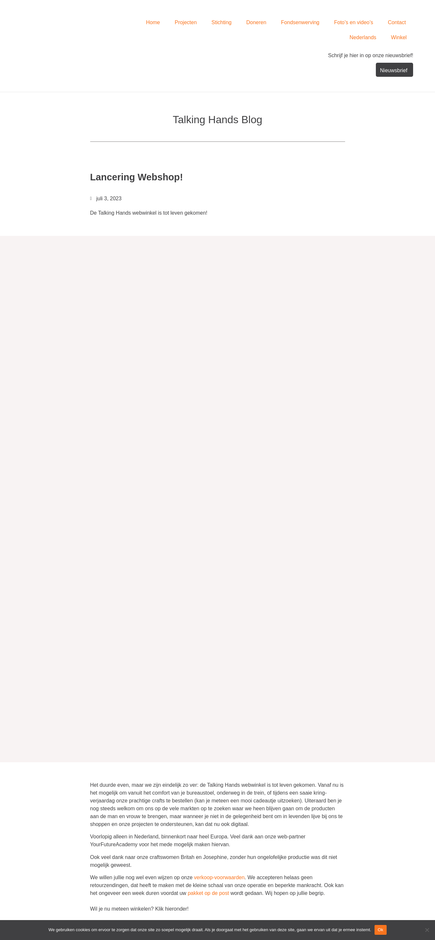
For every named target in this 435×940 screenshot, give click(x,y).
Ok (380, 929)
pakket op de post (208, 893)
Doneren (256, 22)
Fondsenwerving (300, 22)
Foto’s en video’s (353, 22)
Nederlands (363, 37)
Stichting (221, 22)
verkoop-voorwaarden (219, 877)
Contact (397, 22)
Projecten (186, 22)
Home (153, 22)
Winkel (399, 37)
